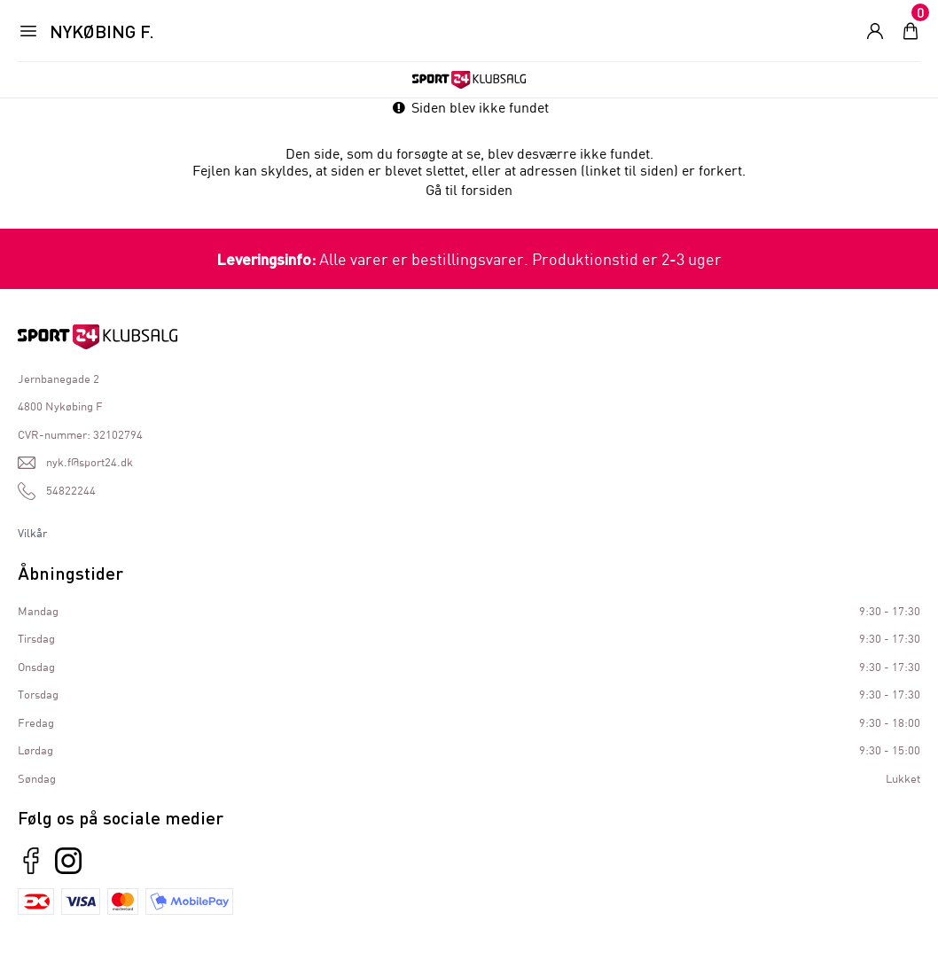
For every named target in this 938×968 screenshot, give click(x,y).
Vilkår (32, 533)
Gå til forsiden (469, 189)
